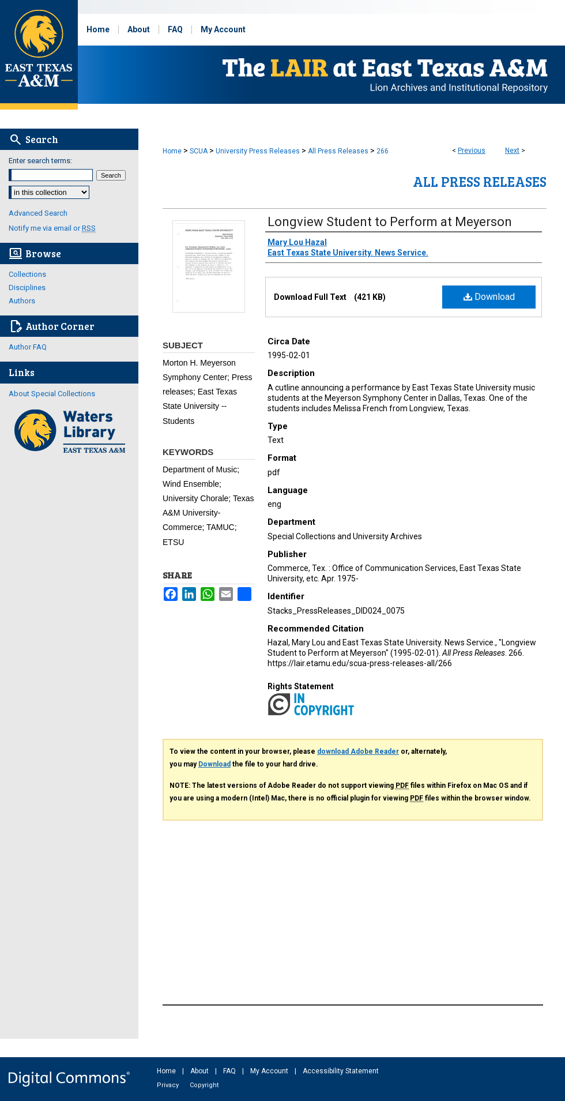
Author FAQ (28, 347)
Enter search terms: (40, 160)
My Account (270, 1071)
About (200, 1071)
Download (489, 296)
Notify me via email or (52, 228)
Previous (471, 150)
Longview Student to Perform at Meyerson (390, 222)
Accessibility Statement (341, 1071)
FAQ (230, 1071)
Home (172, 151)
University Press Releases (258, 151)
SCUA (199, 151)
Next (512, 150)
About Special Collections (52, 393)
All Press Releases (338, 151)
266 (382, 151)
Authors (22, 300)
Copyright (204, 1085)
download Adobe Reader (358, 751)
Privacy (168, 1085)
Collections (27, 274)
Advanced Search (38, 213)
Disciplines (27, 287)
